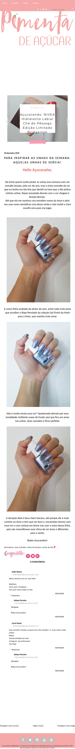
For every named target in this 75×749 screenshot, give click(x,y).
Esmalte (23, 547)
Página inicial (38, 726)
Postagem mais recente (9, 726)
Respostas (16, 595)
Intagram (23, 587)
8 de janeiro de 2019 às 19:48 (26, 603)
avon (16, 547)
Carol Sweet (17, 623)
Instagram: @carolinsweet (19, 641)
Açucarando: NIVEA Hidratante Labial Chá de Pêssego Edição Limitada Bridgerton (37, 123)
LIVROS (25, 3)
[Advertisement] (37, 70)
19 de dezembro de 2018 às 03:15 (25, 626)
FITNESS (36, 3)
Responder (59, 593)
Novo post (13, 587)
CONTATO (14, 3)
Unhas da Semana (34, 547)
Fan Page (12, 644)
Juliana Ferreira (20, 600)
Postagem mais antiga (66, 726)
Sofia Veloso (17, 572)
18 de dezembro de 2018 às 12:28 (25, 575)
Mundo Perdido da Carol (19, 638)
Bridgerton (37, 108)
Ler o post (37, 143)
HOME (4, 3)
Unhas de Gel (47, 547)
